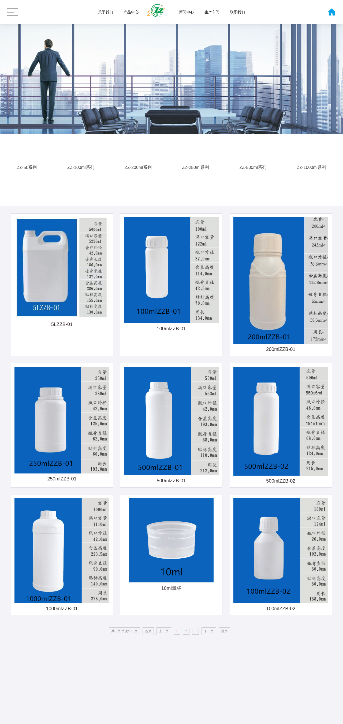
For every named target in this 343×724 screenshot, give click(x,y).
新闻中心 (186, 12)
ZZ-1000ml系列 (311, 165)
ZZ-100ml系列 (80, 165)
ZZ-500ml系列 (253, 165)
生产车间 (211, 12)
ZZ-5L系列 (27, 165)
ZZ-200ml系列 (138, 165)
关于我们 (105, 12)
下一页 (209, 631)
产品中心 (131, 12)
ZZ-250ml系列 (195, 165)
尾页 (224, 631)
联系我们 (237, 12)
